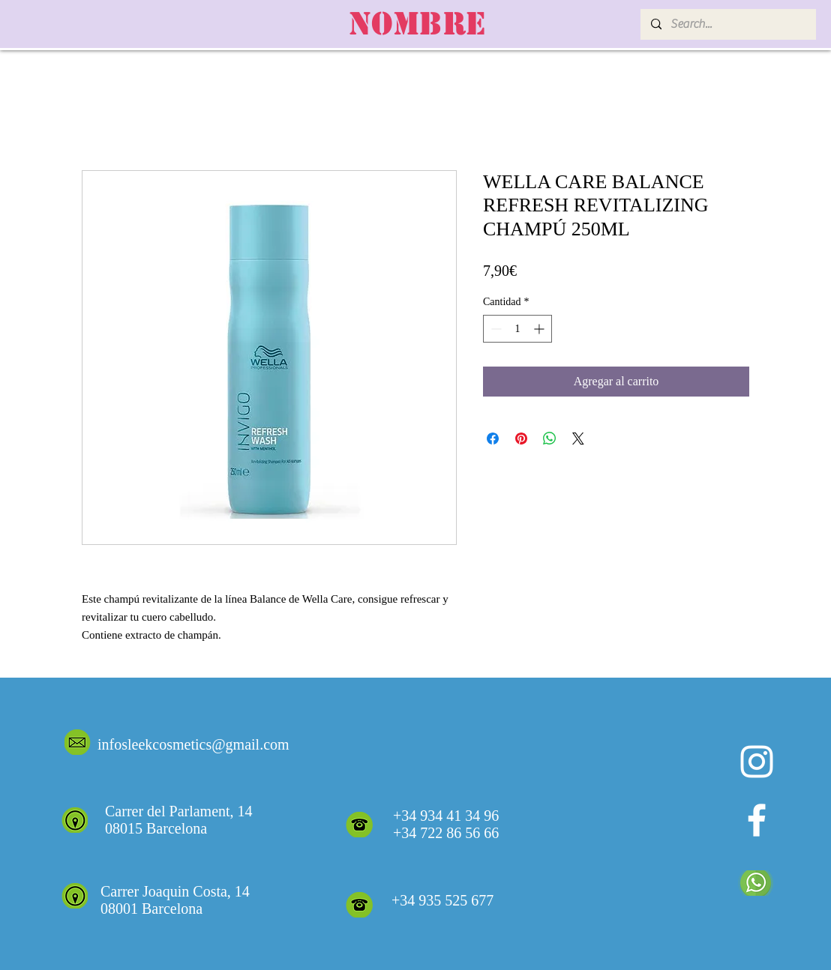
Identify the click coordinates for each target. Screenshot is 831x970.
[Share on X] (578, 439)
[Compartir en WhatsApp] (550, 439)
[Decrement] (494, 329)
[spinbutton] (517, 329)
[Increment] (540, 329)
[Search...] (727, 24)
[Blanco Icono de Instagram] (756, 761)
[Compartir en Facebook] (493, 439)
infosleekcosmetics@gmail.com (194, 744)
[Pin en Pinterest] (521, 439)
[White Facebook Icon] (756, 820)
